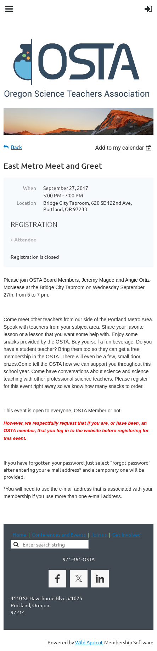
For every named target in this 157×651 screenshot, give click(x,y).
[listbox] (124, 147)
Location (26, 202)
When (29, 188)
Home (19, 534)
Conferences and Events (59, 534)
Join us (99, 534)
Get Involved (126, 534)
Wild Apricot (89, 642)
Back (16, 147)
